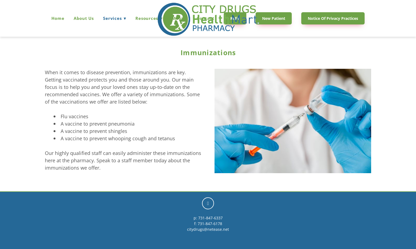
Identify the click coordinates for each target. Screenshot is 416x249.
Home (57, 18)
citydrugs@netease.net (208, 229)
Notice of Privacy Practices (333, 18)
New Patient (273, 18)
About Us (84, 18)
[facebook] (208, 203)
